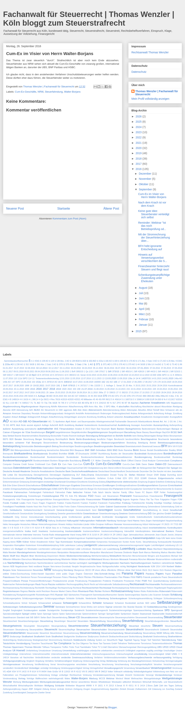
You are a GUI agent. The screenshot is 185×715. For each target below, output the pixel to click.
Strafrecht (103, 637)
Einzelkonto (82, 482)
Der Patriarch (159, 468)
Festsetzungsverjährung (15, 496)
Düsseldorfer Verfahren (95, 478)
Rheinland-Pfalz (86, 591)
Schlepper (157, 598)
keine (173, 538)
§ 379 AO (130, 364)
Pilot (120, 577)
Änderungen (105, 413)
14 (134, 378)
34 (89, 396)
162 (103, 381)
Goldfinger (177, 513)
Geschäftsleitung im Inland (155, 510)
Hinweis (61, 524)
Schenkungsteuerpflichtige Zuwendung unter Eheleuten (154, 278)
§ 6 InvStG (156, 364)
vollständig (128, 672)
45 (94, 399)
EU (66, 488)
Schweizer (108, 603)
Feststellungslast (50, 496)
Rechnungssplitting (74, 584)
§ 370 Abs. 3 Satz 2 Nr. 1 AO (78, 364)
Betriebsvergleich (42, 446)
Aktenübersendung (111, 410)
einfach (179, 478)
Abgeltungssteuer (30, 406)
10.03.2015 (102, 375)
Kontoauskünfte (165, 542)
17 (119, 382)
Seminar (48, 606)
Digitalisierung (68, 475)
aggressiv (68, 410)
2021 (139, 142)
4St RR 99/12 (105, 399)
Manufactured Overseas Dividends (116, 552)
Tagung (136, 640)
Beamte (18, 436)
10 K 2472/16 (43, 375)
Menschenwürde (139, 556)
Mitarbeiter (66, 559)
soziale (42, 610)
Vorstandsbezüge (163, 675)
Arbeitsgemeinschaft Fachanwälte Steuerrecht (117, 422)
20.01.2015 (140, 386)
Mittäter (74, 559)
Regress (24, 591)
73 (42, 403)
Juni (142, 298)
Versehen (158, 664)
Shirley (90, 607)
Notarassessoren (24, 570)
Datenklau (36, 467)
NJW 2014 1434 (158, 566)
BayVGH (166, 432)
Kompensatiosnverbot (85, 541)
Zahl (156, 685)
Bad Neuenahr (103, 429)
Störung (178, 633)
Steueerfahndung (59, 617)
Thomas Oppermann (13, 647)
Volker (110, 672)
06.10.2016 (131, 368)
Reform (150, 588)
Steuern (157, 625)
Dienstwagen (55, 475)
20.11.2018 (19, 389)
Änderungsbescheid (121, 413)
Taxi (100, 643)
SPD (167, 610)
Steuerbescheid (10, 621)
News (98, 566)
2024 (139, 127)
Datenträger (60, 468)
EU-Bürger (89, 489)
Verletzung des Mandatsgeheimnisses (134, 661)
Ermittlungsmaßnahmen (126, 485)
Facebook (8, 492)
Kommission (67, 541)
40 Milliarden (86, 399)
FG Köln (69, 496)
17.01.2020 (126, 382)
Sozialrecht (79, 610)
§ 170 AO (131, 361)
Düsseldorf (76, 478)
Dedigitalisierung (95, 468)
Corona (16, 464)
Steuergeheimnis (12, 625)
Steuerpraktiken (36, 630)
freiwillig (149, 503)
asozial (30, 425)
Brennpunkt (8, 454)
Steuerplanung (21, 630)
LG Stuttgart (17, 549)
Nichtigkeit (132, 566)
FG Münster (80, 496)
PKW (132, 577)
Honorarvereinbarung (132, 524)
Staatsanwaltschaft (173, 614)
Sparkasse (158, 610)
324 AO (71, 396)
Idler (5, 528)
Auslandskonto (91, 425)
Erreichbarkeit (175, 485)
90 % (109, 403)
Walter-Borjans (72, 91)
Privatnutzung (81, 581)
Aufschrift (54, 425)
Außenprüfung (175, 425)
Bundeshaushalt (37, 457)
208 (78, 389)
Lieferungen (56, 549)
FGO (90, 495)
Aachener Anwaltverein (152, 402)
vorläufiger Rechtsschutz (70, 675)
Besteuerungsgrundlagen (87, 442)
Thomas (177, 643)
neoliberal (38, 566)
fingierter (134, 499)
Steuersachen (83, 629)
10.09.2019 (123, 375)
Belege (160, 436)
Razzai (44, 584)
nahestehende (168, 563)
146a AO (178, 378)
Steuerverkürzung (71, 633)
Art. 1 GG (168, 422)
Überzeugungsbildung (146, 647)
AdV (31, 410)
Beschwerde (163, 439)
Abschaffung (136, 407)
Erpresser (163, 485)
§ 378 (114, 364)
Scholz (24, 603)
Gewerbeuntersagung (108, 514)
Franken (84, 503)
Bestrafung (131, 443)
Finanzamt (126, 495)
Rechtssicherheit (90, 587)
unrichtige (158, 651)
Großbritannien (75, 517)
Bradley (172, 450)
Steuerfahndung (54, 91)
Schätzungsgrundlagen (55, 598)
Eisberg (102, 482)
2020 (139, 148)
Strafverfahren (175, 636)
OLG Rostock (166, 570)
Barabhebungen (38, 432)
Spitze (62, 614)
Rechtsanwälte (152, 584)
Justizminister (37, 538)
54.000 (158, 399)
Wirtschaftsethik (10, 686)
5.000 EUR (149, 399)
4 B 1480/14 (13, 399)
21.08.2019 (99, 389)
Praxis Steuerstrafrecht (172, 577)
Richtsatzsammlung (122, 591)
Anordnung (92, 417)
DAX (85, 468)
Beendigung (92, 435)
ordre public (61, 574)
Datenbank (8, 468)
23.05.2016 (173, 389)
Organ (71, 574)
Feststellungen (34, 496)
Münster (151, 559)
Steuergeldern (43, 626)
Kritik (62, 545)
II (8, 528)
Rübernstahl (176, 591)
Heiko (5, 524)
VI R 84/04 (41, 672)
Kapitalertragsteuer (94, 538)
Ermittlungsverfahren (148, 485)
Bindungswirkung (38, 450)
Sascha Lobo (147, 595)
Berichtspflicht (62, 439)
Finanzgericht (173, 495)
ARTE (12, 425)
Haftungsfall (73, 520)
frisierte (29, 507)
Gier (154, 514)
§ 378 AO (121, 364)
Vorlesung (87, 675)
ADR (13, 410)
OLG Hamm (153, 570)
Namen (6, 566)
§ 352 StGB (29, 364)
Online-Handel (37, 574)
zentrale (60, 689)
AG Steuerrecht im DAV (52, 410)
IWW (84, 535)
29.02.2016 (8, 396)
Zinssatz (131, 689)
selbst (153, 603)
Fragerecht (51, 503)
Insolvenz (43, 531)
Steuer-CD (74, 617)
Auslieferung (124, 425)
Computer (7, 464)
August (143, 287)
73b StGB (52, 403)
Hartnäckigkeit (158, 521)
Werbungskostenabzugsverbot (55, 682)
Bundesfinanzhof (172, 453)
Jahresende (149, 535)
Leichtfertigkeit (157, 545)
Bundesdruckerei (154, 454)
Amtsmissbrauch (92, 413)
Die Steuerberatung (23, 475)
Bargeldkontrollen (79, 432)
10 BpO (33, 375)
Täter (179, 640)
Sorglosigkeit (17, 610)
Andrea (134, 413)
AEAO (37, 410)
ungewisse (140, 651)
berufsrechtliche (132, 439)
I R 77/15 (174, 524)
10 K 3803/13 (70, 375)
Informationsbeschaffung (130, 528)
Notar (13, 570)
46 (97, 399)
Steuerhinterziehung (108, 625)
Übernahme (113, 647)
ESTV (61, 489)
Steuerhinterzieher (78, 625)
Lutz (104, 549)
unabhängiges (83, 651)
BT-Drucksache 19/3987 (86, 454)
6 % (164, 399)
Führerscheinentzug (86, 507)
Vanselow (14, 657)
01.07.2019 (19, 368)
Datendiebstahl (21, 467)
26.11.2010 (93, 392)
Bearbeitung (44, 436)
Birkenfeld (64, 450)
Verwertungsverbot (161, 667)
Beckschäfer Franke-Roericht (63, 436)
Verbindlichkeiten (42, 657)
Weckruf (119, 678)
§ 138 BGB (75, 361)
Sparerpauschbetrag (142, 610)
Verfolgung (177, 657)
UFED (165, 647)
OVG (118, 574)
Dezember (145, 173)
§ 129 (51, 361)
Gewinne (123, 513)
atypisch (37, 425)
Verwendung (129, 668)
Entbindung (170, 482)
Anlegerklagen (70, 417)
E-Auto (111, 478)
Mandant (12, 552)
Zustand (178, 689)
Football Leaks (17, 503)
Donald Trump (116, 475)
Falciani (87, 492)
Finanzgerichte (27, 499)
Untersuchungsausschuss (103, 654)
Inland (145, 528)
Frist (45, 507)
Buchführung (104, 454)
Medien (62, 556)
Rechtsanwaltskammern (171, 584)
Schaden (166, 595)
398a (157, 396)
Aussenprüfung (161, 425)
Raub (38, 584)
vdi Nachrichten (27, 657)
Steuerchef (72, 621)
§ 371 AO (106, 364)
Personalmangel (45, 577)
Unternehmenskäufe (60, 654)
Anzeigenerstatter (161, 417)
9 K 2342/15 (100, 403)
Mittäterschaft (85, 559)
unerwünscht (119, 651)
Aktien (123, 410)
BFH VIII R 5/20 (175, 446)
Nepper (46, 566)
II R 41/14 (35, 528)
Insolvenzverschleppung (112, 531)
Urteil (167, 654)
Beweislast (119, 446)
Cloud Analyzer (149, 461)
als (181, 410)
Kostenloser (31, 545)
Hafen (22, 521)
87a (87, 402)
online (6, 573)
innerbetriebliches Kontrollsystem (165, 527)
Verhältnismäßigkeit (63, 661)
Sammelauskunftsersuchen (105, 595)
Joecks (170, 535)
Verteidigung (54, 668)
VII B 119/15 (64, 672)
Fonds (6, 503)
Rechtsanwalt (137, 584)
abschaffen (124, 406)
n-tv (5, 563)
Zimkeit (123, 689)
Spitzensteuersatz (74, 614)
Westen (94, 682)
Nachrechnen (31, 563)
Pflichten (88, 577)
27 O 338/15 (109, 392)
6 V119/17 (171, 399)
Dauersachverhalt (75, 468)
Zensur (53, 689)
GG (149, 513)
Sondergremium (175, 607)
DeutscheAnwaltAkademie (84, 471)
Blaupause (79, 450)
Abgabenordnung (11, 406)
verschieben (81, 664)
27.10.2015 (145, 392)
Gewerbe (61, 514)
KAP (52, 538)
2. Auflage (108, 386)
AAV (168, 403)
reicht (38, 591)
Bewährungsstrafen (104, 446)
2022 (139, 137)
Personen (57, 577)
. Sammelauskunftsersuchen (15, 361)
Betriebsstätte (27, 446)
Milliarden (7, 559)
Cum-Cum (77, 464)
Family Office (127, 492)
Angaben (7, 417)
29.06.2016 (18, 396)
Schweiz (97, 602)
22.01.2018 (136, 389)
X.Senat (118, 686)
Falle (94, 492)
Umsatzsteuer (45, 651)
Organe (79, 574)
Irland (72, 535)
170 (154, 382)
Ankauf (15, 417)
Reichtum (46, 591)
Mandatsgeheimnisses (46, 552)
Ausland (79, 425)
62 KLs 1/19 (8, 403)
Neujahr (75, 566)
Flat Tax (150, 499)
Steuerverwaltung (133, 633)
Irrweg (79, 535)
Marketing (155, 552)
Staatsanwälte (158, 614)
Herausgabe (14, 524)
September (146, 189)
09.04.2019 (40, 371)
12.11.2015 (97, 378)
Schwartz (33, 603)
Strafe (48, 637)
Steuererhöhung (97, 621)
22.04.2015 (147, 389)
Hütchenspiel (154, 524)
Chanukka (106, 461)
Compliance (176, 460)
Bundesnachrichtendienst (92, 457)
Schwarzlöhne (85, 603)
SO (145, 607)
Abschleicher (148, 407)
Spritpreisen (126, 614)
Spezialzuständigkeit (12, 614)
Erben (14, 485)
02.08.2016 (30, 368)
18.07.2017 (8, 386)
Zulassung (156, 689)
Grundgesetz (121, 517)
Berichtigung (48, 439)
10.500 (153, 375)
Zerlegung (77, 689)
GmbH (168, 513)
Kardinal (107, 538)
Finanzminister (93, 499)
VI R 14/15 (22, 672)
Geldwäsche (16, 510)
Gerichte (118, 510)
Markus (164, 552)
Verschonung (108, 664)
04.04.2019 (87, 368)
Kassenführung (125, 538)
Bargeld (50, 432)
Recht (86, 584)
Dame (144, 464)
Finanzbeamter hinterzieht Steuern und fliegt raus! (153, 268)
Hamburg (111, 520)
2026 (139, 116)
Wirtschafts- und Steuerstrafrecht (167, 682)
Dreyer (150, 475)
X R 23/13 (109, 686)
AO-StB (22, 421)
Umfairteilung (32, 651)
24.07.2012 (19, 392)
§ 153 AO (91, 361)
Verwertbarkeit (142, 668)
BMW (109, 450)
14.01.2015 (156, 378)
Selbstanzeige (169, 602)
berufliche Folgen (105, 439)
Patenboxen (9, 577)
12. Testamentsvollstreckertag (45, 378)
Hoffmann (109, 524)
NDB (12, 566)
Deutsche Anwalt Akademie (16, 471)
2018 (139, 158)
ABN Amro (89, 407)
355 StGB (98, 396)
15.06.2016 (26, 382)
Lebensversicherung (108, 545)
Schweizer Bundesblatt (125, 603)
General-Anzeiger (65, 510)
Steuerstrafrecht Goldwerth (157, 630)
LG (177, 545)
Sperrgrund (176, 610)
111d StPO (22, 378)
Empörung (142, 482)
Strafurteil (147, 636)
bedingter (81, 436)
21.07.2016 (87, 389)
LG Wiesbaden (31, 549)
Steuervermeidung (90, 632)
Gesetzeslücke (26, 514)
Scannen (157, 595)
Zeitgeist (37, 689)
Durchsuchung (34, 478)
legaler (148, 545)
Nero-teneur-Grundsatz (60, 566)
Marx (18, 556)
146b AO (7, 382)
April (142, 308)
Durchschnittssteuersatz (13, 478)
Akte (80, 410)
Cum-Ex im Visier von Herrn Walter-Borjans (152, 195)
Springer (101, 614)
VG (4, 672)
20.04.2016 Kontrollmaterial (169, 386)
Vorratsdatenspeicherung (104, 675)
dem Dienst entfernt (112, 468)
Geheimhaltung (167, 507)
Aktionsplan (132, 410)
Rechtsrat (77, 588)
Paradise (177, 573)
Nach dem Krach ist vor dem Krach (152, 204)
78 (59, 403)
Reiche (31, 591)
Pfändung (73, 577)
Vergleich (30, 661)
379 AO (138, 396)
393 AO (151, 396)
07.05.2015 (166, 368)
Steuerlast (134, 626)
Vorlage (54, 675)
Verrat (53, 664)
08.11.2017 (8, 371)
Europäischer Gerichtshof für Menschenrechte (150, 489)
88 (91, 403)
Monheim (114, 559)
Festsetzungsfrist (174, 492)
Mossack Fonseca (128, 559)
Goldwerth (8, 517)
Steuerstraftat (176, 630)
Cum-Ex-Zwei (129, 464)
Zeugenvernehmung (100, 689)
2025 (139, 121)
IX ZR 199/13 (116, 535)
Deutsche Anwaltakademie (43, 471)
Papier (168, 574)
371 (117, 396)
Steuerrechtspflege (66, 630)
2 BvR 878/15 (68, 385)
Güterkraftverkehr (144, 517)
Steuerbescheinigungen (28, 621)
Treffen (65, 647)
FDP (156, 492)
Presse (24, 581)
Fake (68, 492)
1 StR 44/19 (150, 371)
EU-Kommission (101, 489)
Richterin (106, 591)
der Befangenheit (144, 468)
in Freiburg (65, 528)
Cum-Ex (88, 464)
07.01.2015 (143, 368)
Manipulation (63, 552)
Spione (55, 614)
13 (103, 378)
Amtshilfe (80, 413)
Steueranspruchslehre (125, 617)
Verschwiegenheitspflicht (141, 664)
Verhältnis (49, 661)
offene (103, 570)
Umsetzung (57, 651)
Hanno (136, 520)
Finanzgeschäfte (78, 499)
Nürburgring (57, 570)
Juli (141, 293)
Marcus (147, 552)
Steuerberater (173, 617)
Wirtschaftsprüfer (25, 686)
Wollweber (70, 686)
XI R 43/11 (128, 686)
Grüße (132, 517)
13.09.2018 (122, 378)
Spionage (47, 614)
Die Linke (8, 474)
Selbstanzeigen (10, 606)
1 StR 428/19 (138, 371)
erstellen (6, 489)
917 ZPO (117, 403)
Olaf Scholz (136, 570)
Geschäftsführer (132, 509)
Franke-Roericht (72, 503)
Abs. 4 (114, 406)
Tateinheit (156, 640)
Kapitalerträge (60, 538)
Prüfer (138, 581)
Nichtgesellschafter (110, 566)
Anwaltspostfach (132, 417)
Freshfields (19, 506)
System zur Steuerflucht (106, 640)
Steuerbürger (60, 621)
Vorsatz (120, 675)
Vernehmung (27, 664)
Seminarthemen (73, 607)
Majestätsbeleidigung (172, 549)
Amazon (7, 413)
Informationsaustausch (106, 527)
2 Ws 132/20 (94, 386)
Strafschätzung (135, 637)
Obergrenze (79, 570)
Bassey (145, 432)
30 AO (49, 396)
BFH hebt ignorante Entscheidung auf (150, 247)
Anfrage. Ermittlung (173, 413)
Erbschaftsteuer (50, 485)
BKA (72, 450)
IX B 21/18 (92, 535)
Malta (5, 552)
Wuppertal (80, 686)
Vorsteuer (178, 675)
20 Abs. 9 (130, 386)
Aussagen (135, 425)
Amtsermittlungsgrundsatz (51, 413)
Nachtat (72, 563)
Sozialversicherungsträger (120, 610)
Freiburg (126, 503)
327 (76, 396)
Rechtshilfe (40, 588)
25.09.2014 (71, 392)
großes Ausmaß (91, 517)
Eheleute (152, 478)
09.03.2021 (29, 371)
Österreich (88, 574)
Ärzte (23, 425)
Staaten (135, 614)
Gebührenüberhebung (137, 507)
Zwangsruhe (32, 693)
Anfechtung (159, 413)
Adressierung (22, 410)
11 (168, 375)
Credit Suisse (27, 464)
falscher (116, 492)
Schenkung (102, 598)
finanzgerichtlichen (43, 499)
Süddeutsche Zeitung (84, 640)
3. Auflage (40, 396)
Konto (132, 542)
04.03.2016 (76, 368)
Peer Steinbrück (23, 577)
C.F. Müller (96, 461)
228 (154, 389)
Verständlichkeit (21, 668)
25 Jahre (50, 392)
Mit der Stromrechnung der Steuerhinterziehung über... (154, 238)
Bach (93, 429)
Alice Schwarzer (167, 410)
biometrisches (53, 450)
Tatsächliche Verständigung (16, 643)
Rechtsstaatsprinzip (120, 588)
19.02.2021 (39, 385)
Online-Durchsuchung (20, 574)
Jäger (125, 535)
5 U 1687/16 (127, 399)
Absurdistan (166, 407)
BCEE (174, 432)
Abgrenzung (44, 407)
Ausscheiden (147, 425)
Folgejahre (165, 499)
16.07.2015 (78, 382)
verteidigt (44, 668)
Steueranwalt (141, 617)
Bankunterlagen (164, 429)
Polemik (146, 577)
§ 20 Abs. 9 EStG (174, 361)
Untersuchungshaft (124, 654)
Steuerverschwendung (112, 633)
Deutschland (103, 471)
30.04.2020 (58, 396)
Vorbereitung (44, 675)
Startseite (63, 208)
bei (114, 436)
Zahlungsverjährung (12, 689)
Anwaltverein (147, 417)
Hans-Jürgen (146, 521)
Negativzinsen (21, 566)
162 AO (109, 382)
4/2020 (71, 399)
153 (33, 382)
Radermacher (9, 584)
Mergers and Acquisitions (159, 556)
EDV (125, 478)
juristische (26, 538)
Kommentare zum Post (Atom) (69, 218)
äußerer (7, 428)
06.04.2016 (109, 368)
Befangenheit (105, 435)
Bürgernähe (64, 461)
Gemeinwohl (49, 510)
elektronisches (130, 481)
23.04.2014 (162, 389)
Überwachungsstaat (127, 647)
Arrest (156, 421)
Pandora (150, 573)
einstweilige (49, 482)
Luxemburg (127, 548)
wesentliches (84, 682)
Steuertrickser (56, 633)
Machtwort (158, 549)
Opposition (50, 574)
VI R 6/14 (31, 672)
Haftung (42, 520)
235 (180, 389)
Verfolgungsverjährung (14, 661)
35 (92, 396)
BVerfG (86, 460)
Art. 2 (175, 422)
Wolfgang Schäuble (54, 685)
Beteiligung (143, 443)
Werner (74, 682)
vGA (9, 671)
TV (99, 647)
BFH (164, 446)
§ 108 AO (44, 361)
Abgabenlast (176, 403)
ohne (127, 570)
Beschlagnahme (149, 439)
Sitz (124, 607)
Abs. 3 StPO (104, 407)
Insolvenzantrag (57, 531)
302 (65, 396)
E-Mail (118, 478)
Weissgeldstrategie (152, 678)
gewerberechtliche (74, 514)
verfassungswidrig (162, 657)
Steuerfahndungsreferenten (157, 621)
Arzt (18, 425)
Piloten (126, 577)
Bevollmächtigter (66, 446)
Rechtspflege (51, 588)
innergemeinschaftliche (13, 531)
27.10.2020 (155, 392)
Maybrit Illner (27, 555)
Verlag (102, 661)
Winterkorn (137, 682)
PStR (144, 581)
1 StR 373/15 (112, 371)
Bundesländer (72, 457)
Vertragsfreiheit (96, 668)
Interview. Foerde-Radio (43, 535)
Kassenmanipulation (144, 538)
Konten (126, 542)
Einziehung (93, 482)
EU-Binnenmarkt (76, 489)
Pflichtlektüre (98, 577)
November (145, 178)
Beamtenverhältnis (30, 436)
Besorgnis (37, 442)
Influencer (76, 527)
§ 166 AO (107, 361)
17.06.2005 (137, 382)
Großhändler (107, 517)
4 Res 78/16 (54, 399)
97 (126, 402)
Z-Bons (149, 686)
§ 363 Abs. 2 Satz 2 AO (45, 364)
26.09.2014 (82, 392)
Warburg (93, 678)
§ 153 (83, 361)
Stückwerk (67, 640)
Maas (150, 549)
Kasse (115, 538)
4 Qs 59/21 (44, 399)
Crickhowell (40, 464)
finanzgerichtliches (61, 499)
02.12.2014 (42, 368)
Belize (166, 436)
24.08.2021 (40, 392)
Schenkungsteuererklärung (140, 598)
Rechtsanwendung (11, 588)
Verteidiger (34, 668)
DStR (156, 475)
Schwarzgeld (70, 602)
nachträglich (82, 563)
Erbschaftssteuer (33, 485)
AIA (75, 410)
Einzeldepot (71, 482)
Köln (19, 541)
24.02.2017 (8, 392)
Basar (139, 432)
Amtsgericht (69, 413)
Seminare (60, 606)
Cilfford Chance (134, 461)
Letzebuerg (170, 545)
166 (115, 381)
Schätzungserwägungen (33, 598)
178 (159, 382)
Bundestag (177, 457)
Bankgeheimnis (133, 428)
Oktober (144, 184)
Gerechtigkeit (105, 509)
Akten (85, 410)
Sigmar (109, 606)
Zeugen (86, 689)
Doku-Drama (87, 474)
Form (29, 503)
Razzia (51, 584)
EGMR (144, 478)
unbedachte (95, 651)
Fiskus (142, 499)
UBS (159, 647)
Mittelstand (96, 559)
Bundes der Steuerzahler (122, 454)
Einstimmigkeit (36, 482)
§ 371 (97, 364)
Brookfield (53, 454)
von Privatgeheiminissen (26, 675)
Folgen (174, 499)
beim (134, 436)
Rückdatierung (9, 595)
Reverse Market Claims (61, 591)
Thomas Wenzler (33, 647)
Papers (160, 573)
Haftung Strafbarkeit (57, 521)
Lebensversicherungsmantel (131, 545)
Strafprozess (93, 637)
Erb (4, 485)
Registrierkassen (11, 591)
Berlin (72, 439)
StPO (6, 636)
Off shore (96, 570)
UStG (174, 654)
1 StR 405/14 (126, 371)
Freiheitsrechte (138, 503)
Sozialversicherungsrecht (97, 610)
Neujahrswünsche (88, 566)
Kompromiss (102, 542)
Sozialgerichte (53, 610)
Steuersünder (33, 633)
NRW (40, 91)
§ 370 (60, 364)
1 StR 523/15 (174, 371)
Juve (46, 538)
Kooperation (8, 545)
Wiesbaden (117, 682)
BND (115, 450)
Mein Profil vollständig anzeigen (150, 98)
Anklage (22, 417)
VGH (14, 672)
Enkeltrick (160, 482)
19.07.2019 (50, 386)
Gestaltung (52, 514)
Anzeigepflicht (176, 417)
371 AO (123, 396)
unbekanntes (107, 651)
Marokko (172, 552)
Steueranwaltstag (155, 617)
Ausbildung (69, 425)
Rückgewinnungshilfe (25, 595)
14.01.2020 (168, 378)
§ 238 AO (18, 364)
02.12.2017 (54, 368)
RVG (52, 595)
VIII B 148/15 (88, 672)
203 (74, 389)
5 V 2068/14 (138, 399)
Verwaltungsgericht (113, 668)
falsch (100, 492)
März (142, 314)
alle (177, 410)
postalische (156, 577)
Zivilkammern (141, 689)
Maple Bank (138, 552)
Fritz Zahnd (53, 507)
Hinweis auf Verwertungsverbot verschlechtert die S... (152, 258)
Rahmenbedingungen (25, 584)
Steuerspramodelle (116, 630)
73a (45, 403)
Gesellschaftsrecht (11, 514)
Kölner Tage (54, 542)
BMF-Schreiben (98, 450)
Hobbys (69, 524)
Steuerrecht (50, 629)
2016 (139, 169)
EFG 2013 (134, 478)
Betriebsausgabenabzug (170, 442)
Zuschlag (170, 689)
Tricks (71, 647)
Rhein (74, 591)
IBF (180, 524)
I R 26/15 (165, 524)
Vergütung (39, 661)
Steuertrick (44, 633)
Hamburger (122, 521)
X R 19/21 (98, 686)
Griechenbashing (53, 517)
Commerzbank (163, 461)
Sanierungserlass (132, 595)
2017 (139, 163)
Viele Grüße (52, 672)
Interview (27, 534)
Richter (98, 591)
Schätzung (176, 594)
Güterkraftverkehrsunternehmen (168, 517)
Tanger (143, 640)
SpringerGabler (113, 614)
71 (31, 402)
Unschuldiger (169, 651)
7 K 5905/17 (24, 403)
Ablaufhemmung (76, 407)
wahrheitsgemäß (56, 678)
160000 (97, 382)
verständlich (8, 668)
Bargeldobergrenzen (98, 432)
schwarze (56, 603)
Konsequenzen (115, 542)
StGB (159, 633)
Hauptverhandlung (174, 521)
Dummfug (171, 475)
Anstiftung (101, 417)
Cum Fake (67, 464)
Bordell (150, 450)
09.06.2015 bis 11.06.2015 (57, 371)
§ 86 (180, 364)
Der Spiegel (172, 468)
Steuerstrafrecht (135, 629)
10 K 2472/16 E (57, 375)
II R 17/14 (24, 528)
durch (179, 475)
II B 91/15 (14, 528)
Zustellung (7, 693)
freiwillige (158, 503)
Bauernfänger (156, 432)
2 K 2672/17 (81, 386)
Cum (48, 464)
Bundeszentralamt (41, 461)
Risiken (137, 591)
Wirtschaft (147, 682)
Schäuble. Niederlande (86, 598)
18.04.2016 (177, 382)
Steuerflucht (176, 621)
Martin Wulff (9, 555)
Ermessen (97, 485)
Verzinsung (177, 668)
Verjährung (77, 661)
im (58, 528)
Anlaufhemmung (56, 417)
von (176, 672)
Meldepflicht (115, 555)
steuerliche (146, 626)
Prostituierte (117, 581)
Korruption (19, 545)
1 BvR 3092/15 (76, 371)
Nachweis (125, 563)
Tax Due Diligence (80, 643)
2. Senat (118, 386)
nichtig (123, 566)
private (71, 581)
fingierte (126, 499)
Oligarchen (177, 570)
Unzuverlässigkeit (156, 654)
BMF (87, 450)
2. (102, 386)
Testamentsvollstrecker (162, 643)
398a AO (164, 396)
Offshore (120, 570)
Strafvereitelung (160, 637)
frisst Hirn (38, 507)
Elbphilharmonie (114, 481)
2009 (27, 389)
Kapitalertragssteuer (76, 538)
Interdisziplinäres (142, 531)
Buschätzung (75, 461)
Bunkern (54, 461)
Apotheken (60, 422)
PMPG (139, 577)
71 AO (37, 402)
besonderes (176, 439)
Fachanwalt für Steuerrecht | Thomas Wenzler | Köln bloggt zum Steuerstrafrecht (88, 18)
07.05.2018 (177, 368)
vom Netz (170, 672)
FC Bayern (147, 492)
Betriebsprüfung (12, 446)
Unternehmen (25, 654)
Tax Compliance (62, 643)
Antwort (110, 417)
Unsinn (179, 651)
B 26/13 (86, 429)
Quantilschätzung (161, 581)
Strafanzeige (15, 637)
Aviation (78, 429)
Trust (77, 647)
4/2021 (77, 399)
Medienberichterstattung (78, 555)
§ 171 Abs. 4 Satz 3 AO (146, 361)
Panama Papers (133, 573)
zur (163, 689)
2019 (139, 153)
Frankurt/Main (115, 503)
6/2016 (179, 399)
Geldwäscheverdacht (33, 510)
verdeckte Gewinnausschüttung (77, 657)
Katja (158, 538)
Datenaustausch (175, 464)
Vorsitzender (139, 675)
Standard (21, 617)
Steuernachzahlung (173, 626)
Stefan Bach (45, 617)
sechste (140, 603)
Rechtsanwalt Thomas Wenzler (150, 52)
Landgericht (90, 545)
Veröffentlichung (42, 664)
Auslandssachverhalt (107, 425)
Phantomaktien (111, 577)
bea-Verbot (8, 435)
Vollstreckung (159, 672)
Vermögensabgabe (173, 661)
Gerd (94, 510)
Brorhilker (63, 454)
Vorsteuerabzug (10, 678)
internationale (9, 535)
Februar (144, 319)
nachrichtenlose (61, 563)
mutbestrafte (176, 559)
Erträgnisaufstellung (20, 489)
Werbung (17, 682)
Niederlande (144, 566)
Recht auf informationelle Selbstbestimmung (109, 584)
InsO (34, 531)
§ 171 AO (162, 361)
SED (147, 603)
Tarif (149, 640)
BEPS (5, 439)
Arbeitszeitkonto (145, 422)
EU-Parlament (116, 489)
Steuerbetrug (46, 621)
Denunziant (127, 468)
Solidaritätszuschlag (157, 606)
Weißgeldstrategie (172, 678)
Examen (178, 489)
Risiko (143, 591)
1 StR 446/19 (162, 371)
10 (27, 375)
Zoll (149, 689)
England (151, 482)
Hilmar (34, 524)
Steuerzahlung (149, 633)
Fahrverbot (60, 492)
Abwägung (177, 407)
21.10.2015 (120, 389)
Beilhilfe (128, 435)
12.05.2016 (75, 378)
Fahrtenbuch (48, 492)
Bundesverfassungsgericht (17, 460)
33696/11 (83, 396)
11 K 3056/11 (176, 375)
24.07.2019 (30, 392)
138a (130, 378)
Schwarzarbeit (44, 603)
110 (15, 378)
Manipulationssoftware (79, 552)
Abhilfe (54, 407)
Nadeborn (156, 563)
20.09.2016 (8, 389)
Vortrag (21, 678)
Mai (141, 303)
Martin (179, 552)
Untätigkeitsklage (10, 654)
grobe (64, 517)
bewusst (157, 446)
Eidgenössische (166, 478)
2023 (139, 132)
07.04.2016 (155, 368)
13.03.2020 (110, 378)
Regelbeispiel (160, 588)
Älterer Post (111, 208)
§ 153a (100, 361)
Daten (151, 464)
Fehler (163, 492)
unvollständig (140, 654)
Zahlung (178, 686)
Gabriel (109, 506)
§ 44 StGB (140, 364)
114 (29, 378)
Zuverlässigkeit (19, 693)
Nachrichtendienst (45, 563)
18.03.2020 (166, 382)
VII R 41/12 (76, 672)
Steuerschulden (99, 629)
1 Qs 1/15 (88, 371)
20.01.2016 (151, 386)
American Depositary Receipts (26, 413)
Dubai (163, 474)
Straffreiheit (57, 636)
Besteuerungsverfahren (113, 442)
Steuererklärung (114, 621)
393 (144, 396)
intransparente (62, 534)
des (180, 468)
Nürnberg (68, 570)
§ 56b (148, 364)
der (134, 467)
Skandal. (139, 607)
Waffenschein (41, 678)
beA (180, 432)
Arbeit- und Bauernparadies (83, 422)
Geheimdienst (154, 507)
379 (133, 396)
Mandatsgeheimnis (26, 552)
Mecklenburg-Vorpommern (46, 556)
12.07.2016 (86, 378)
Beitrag (140, 436)
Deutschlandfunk (117, 471)
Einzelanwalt (60, 482)
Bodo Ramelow (125, 450)
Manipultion (95, 552)
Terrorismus (146, 643)
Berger (38, 439)
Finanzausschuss (140, 496)
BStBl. (71, 453)
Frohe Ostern (71, 507)
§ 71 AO (165, 364)
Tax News (93, 643)
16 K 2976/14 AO (49, 382)
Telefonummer (134, 643)
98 (129, 403)
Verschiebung (94, 664)
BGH (6, 450)
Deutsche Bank (63, 471)
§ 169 (115, 361)
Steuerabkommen (89, 617)
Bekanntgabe (150, 436)
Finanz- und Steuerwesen (107, 496)
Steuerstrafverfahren (14, 632)
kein (168, 538)
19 (31, 386)
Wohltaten (38, 686)
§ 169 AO (122, 361)
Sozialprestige (67, 610)
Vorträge (30, 678)
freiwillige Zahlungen (172, 503)
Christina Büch (118, 460)
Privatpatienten (95, 581)
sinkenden (117, 607)
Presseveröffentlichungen (40, 581)
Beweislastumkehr (133, 446)
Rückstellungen (43, 595)
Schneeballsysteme (11, 603)
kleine (13, 542)
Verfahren (98, 657)
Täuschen (35, 643)
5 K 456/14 (116, 399)
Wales (67, 678)
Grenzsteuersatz (36, 517)
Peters (65, 577)
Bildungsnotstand (22, 450)
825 (79, 403)
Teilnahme (122, 643)
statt (27, 617)
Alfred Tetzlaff (153, 410)
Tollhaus (46, 647)
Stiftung (166, 633)
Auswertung (18, 428)
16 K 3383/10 (65, 381)
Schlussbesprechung (173, 598)
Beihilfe (119, 435)
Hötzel (145, 524)
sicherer (101, 607)
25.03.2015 (60, 392)
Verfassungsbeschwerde (140, 657)
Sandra (121, 595)
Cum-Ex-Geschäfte (25, 91)
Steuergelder (29, 626)
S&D (66, 595)
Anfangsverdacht (145, 413)
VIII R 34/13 (100, 671)
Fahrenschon (20, 492)
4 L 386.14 (33, 399)
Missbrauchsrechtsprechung (46, 559)
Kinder (179, 538)
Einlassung (24, 482)
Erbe (9, 485)
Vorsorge (150, 675)
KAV (163, 538)
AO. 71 (51, 422)
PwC (150, 581)
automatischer (45, 428)
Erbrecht (21, 485)
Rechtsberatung (27, 588)
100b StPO (162, 375)
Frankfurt (93, 503)
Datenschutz (138, 71)
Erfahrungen (65, 485)
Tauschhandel (47, 643)
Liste (78, 549)
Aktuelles (142, 410)
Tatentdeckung (168, 640)
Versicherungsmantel (172, 664)
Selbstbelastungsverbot (31, 606)
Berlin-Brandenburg (86, 439)
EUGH (127, 489)
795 (62, 403)
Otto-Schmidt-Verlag (104, 573)
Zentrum (69, 689)
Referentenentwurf (138, 588)
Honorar (118, 524)
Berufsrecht (119, 439)
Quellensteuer (176, 581)
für (97, 506)
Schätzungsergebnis (12, 598)
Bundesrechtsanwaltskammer (119, 457)
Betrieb (153, 443)
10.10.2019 (134, 375)
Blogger (112, 707)
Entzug (179, 482)
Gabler (102, 507)
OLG (144, 570)
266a (101, 392)
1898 (27, 386)
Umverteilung (69, 650)
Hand (129, 521)
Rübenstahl (165, 591)
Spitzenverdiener (89, 614)
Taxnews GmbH (110, 643)
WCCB (102, 678)
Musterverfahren (163, 559)
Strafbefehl (39, 636)
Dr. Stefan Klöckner (135, 474)
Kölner (26, 541)
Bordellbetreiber (161, 450)
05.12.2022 (98, 368)
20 (124, 386)
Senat (83, 607)
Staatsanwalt (145, 614)
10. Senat (81, 375)
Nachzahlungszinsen (140, 563)
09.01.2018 (18, 371)
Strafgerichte (69, 637)
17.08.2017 (148, 382)
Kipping (6, 542)
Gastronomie (120, 506)
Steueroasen (8, 630)
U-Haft (104, 647)
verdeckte (55, 657)
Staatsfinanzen (9, 617)
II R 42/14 (46, 527)
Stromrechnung (55, 640)
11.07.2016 (8, 378)
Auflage (45, 425)
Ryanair (59, 594)
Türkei (94, 647)
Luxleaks (141, 548)
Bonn (136, 450)
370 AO (111, 396)
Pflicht (80, 577)
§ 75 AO (173, 364)
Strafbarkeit (27, 636)
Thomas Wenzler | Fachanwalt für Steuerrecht (156, 93)
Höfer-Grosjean (97, 524)
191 (58, 385)
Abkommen (63, 407)
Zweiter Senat (44, 693)
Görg (17, 517)
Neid (31, 566)
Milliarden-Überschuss (22, 559)
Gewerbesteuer (90, 513)
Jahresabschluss (136, 535)
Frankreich (103, 503)
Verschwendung (122, 664)
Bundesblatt (140, 453)
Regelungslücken (174, 588)
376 (129, 396)
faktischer (78, 492)
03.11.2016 (65, 368)
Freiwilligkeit (8, 507)
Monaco (106, 559)
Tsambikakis (85, 647)
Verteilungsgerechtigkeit (71, 668)
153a (38, 381)
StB (31, 617)
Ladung (79, 545)
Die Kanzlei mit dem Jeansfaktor (167, 471)
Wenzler (7, 681)
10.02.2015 (91, 375)
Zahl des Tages (166, 686)
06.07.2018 (120, 368)
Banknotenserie (149, 429)
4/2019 (64, 399)
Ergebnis (75, 485)
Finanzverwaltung (112, 499)
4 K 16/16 (24, 399)
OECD (88, 570)
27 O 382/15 (122, 392)
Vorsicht (128, 675)
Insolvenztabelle (73, 531)
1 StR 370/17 (99, 371)
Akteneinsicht (95, 410)
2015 (139, 331)
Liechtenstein (44, 549)
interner (19, 535)
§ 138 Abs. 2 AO (62, 361)
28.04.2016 (177, 392)
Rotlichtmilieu (153, 591)
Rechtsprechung (65, 588)
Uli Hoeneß (19, 650)
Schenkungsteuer (118, 598)
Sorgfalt (6, 610)
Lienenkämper (68, 549)
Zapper (24, 689)
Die (151, 471)
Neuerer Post (15, 208)
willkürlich (127, 682)
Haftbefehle (31, 521)
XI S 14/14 (140, 686)
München (142, 559)
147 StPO (16, 382)
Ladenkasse (70, 545)
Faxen (138, 492)
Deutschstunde (132, 471)
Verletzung (111, 661)
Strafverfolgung (9, 640)
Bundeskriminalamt (55, 457)
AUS (61, 425)
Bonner (143, 450)
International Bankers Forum (167, 531)
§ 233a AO (8, 364)
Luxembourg (113, 549)
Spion (39, 614)
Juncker (17, 538)
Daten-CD (160, 464)
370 (105, 395)
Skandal (131, 607)
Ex (173, 489)
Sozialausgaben (31, 610)
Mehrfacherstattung (100, 556)
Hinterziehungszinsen (47, 524)
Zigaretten (114, 689)
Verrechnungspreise (66, 664)
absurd (157, 407)
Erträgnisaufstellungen (40, 489)
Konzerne (177, 541)
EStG (55, 489)
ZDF (31, 689)
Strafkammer (81, 637)
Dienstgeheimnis (41, 475)
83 (83, 402)
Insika (28, 531)
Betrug (55, 446)
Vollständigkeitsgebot (142, 672)
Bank (113, 428)
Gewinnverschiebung (137, 514)
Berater (18, 439)
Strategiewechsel (40, 640)
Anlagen (44, 417)
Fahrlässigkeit (35, 492)
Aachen (135, 402)
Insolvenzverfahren (91, 531)
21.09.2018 (110, 389)
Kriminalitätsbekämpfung (48, 545)
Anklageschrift (34, 417)
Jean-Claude (161, 535)
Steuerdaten (82, 621)
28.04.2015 (166, 392)
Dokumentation (102, 475)
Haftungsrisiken (87, 520)
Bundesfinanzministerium (15, 457)
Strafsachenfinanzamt (118, 637)
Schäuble (70, 598)
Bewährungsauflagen (84, 446)
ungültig (149, 651)
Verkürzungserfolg (91, 661)
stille (172, 633)
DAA (138, 464)
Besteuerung (66, 442)
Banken (120, 428)
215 (128, 389)
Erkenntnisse (86, 485)
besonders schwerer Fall (16, 442)
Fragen (42, 503)
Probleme (107, 581)
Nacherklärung (16, 562)
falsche (108, 492)
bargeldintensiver (63, 432)
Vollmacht (118, 672)
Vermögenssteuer (12, 664)
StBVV (37, 617)
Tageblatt (128, 640)
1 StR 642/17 (19, 375)
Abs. (96, 407)
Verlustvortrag (158, 661)
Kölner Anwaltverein (39, 542)
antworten (118, 417)
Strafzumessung (24, 640)
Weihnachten (137, 678)
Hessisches (25, 524)
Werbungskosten (30, 682)
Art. (161, 421)
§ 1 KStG (35, 361)
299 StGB (28, 396)
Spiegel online (29, 613)
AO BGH (14, 422)
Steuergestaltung (58, 626)
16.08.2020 (88, 382)
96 (123, 403)
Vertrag (86, 668)
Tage (120, 640)
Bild (12, 450)
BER (11, 439)
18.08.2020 (19, 386)
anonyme (82, 417)
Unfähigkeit (130, 651)
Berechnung (28, 439)
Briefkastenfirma (23, 453)
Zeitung (45, 689)
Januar (143, 324)
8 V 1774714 (71, 403)
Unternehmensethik (41, 654)
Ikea (54, 528)
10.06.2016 (113, 375)
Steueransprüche (106, 617)
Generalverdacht (83, 510)
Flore (157, 499)
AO (6, 421)
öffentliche (111, 570)
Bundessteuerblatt (162, 457)
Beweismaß (147, 446)
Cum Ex (56, 464)
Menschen (127, 556)
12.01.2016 (64, 378)
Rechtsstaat (105, 587)
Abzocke (7, 410)
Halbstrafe (101, 520)
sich (95, 607)
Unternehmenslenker (80, 654)
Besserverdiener (51, 443)
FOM (180, 499)
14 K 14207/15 (143, 378)
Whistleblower (104, 682)
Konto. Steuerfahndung (146, 542)
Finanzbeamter (156, 496)
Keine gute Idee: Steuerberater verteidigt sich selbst (153, 214)
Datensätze (48, 468)
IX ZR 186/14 (104, 535)
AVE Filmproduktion (64, 428)
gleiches (160, 514)
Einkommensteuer (11, 482)
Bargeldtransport (116, 432)
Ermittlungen (109, 485)
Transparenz (55, 647)
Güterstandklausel (11, 521)
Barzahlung (130, 432)
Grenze (24, 517)
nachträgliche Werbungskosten (103, 563)
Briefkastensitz (40, 453)
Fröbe (61, 507)
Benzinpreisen (175, 436)
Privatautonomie (60, 581)
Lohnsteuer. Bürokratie (91, 549)
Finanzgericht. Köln (11, 499)
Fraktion (60, 503)
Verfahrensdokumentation (115, 657)
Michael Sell (176, 556)
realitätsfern (61, 584)
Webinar (110, 678)
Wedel (127, 678)
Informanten (87, 528)
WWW (89, 686)
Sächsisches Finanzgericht (80, 595)
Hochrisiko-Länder (81, 524)
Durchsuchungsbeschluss (57, 478)
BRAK (179, 450)
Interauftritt (129, 531)
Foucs (35, 503)
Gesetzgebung (40, 514)
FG (62, 495)
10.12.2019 (145, 375)
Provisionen (129, 581)
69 (16, 402)
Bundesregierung (143, 457)
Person (34, 577)
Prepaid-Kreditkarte (11, 581)
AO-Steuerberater (38, 421)
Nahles (178, 563)
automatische (31, 429)
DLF (78, 475)
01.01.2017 (8, 368)
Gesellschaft (176, 510)
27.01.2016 (134, 392)
